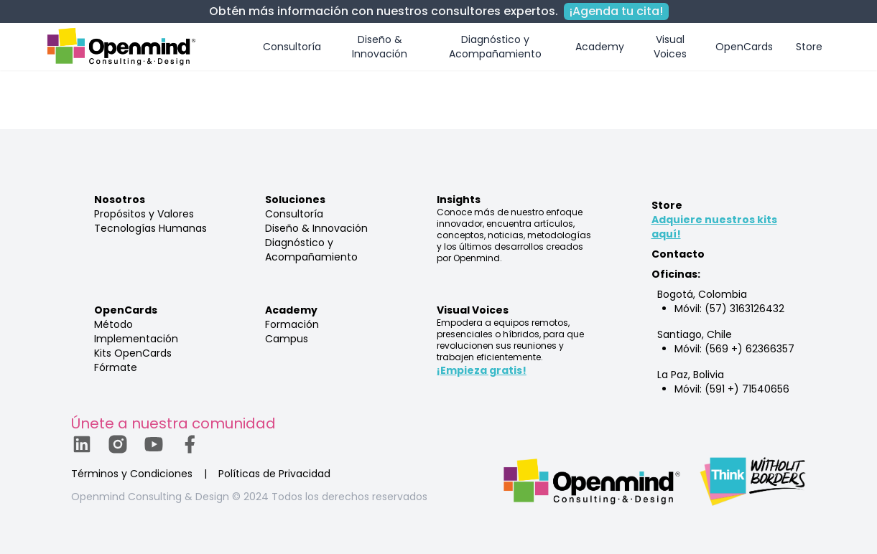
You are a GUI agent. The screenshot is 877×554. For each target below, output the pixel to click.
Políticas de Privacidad (274, 473)
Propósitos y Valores (144, 214)
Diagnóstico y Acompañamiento (495, 46)
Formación (292, 324)
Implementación (136, 339)
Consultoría (292, 46)
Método (113, 324)
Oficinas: (675, 274)
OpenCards (744, 46)
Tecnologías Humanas (150, 228)
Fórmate (115, 367)
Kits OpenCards (133, 353)
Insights (459, 199)
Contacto (678, 254)
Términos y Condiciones (131, 473)
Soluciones (295, 199)
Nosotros (119, 199)
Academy (599, 46)
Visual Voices (670, 46)
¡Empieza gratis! (481, 370)
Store (809, 46)
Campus (286, 339)
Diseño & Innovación (379, 46)
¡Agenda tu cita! (616, 11)
